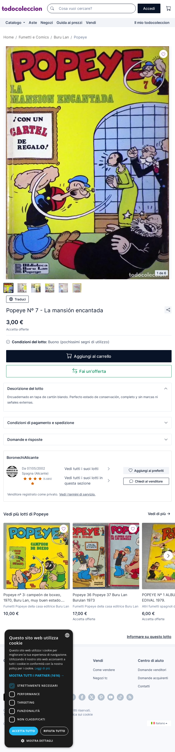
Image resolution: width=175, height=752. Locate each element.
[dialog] (39, 688)
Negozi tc (100, 678)
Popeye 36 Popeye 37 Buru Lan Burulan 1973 (100, 597)
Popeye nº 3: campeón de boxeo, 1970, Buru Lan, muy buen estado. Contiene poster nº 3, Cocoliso (32, 597)
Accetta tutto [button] (23, 731)
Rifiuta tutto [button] (54, 731)
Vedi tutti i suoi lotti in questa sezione (87, 480)
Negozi (47, 22)
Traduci (17, 299)
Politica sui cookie (79, 714)
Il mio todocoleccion (152, 22)
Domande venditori (152, 670)
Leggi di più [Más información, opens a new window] (42, 668)
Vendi (91, 22)
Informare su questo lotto (149, 636)
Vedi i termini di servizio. (77, 494)
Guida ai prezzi (69, 22)
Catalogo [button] (13, 22)
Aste (33, 22)
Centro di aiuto (151, 660)
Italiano (159, 723)
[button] (87, 388)
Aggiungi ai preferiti (146, 470)
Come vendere (104, 670)
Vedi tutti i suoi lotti (87, 468)
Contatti (144, 686)
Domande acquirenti (153, 678)
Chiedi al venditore (146, 481)
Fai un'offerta (89, 371)
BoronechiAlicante (23, 457)
